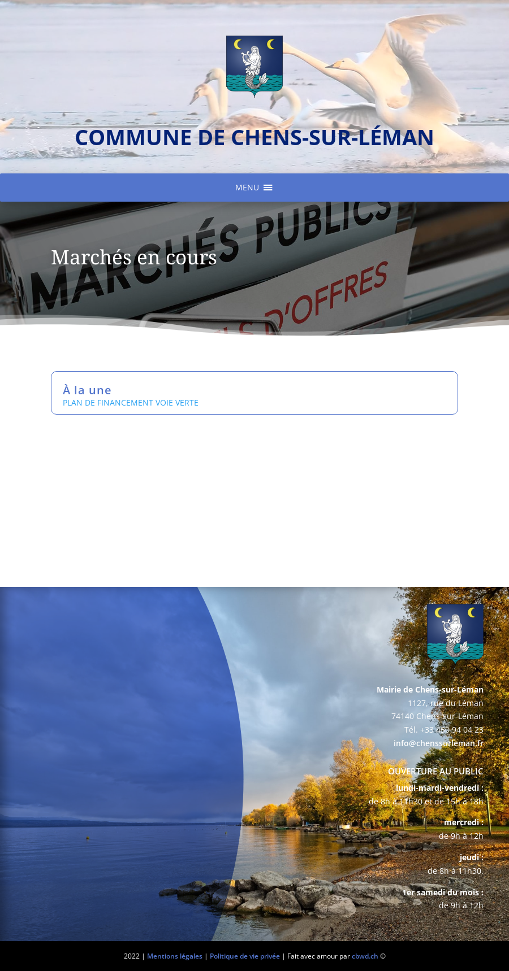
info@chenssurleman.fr (439, 743)
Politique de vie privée (245, 956)
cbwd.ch (365, 956)
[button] (247, 187)
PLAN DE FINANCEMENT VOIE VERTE (131, 402)
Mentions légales (174, 956)
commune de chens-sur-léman (254, 136)
